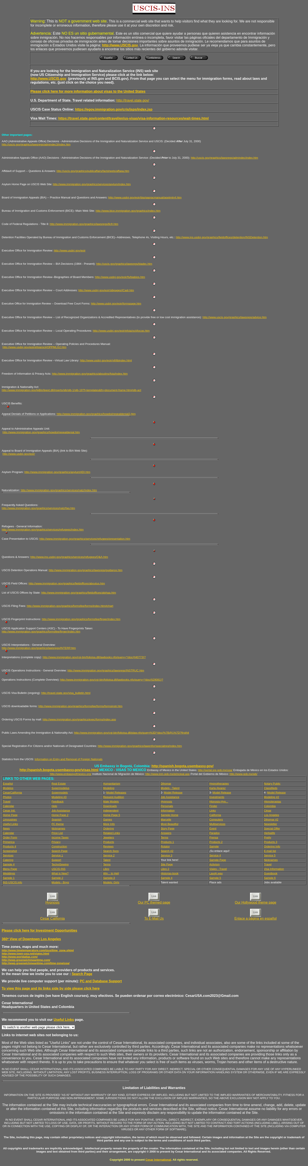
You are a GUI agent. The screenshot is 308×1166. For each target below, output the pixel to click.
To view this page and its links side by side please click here (51, 988)
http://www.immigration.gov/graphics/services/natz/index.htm (59, 490)
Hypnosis (52, 902)
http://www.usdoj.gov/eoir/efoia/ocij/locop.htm (121, 330)
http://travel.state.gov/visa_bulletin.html (65, 693)
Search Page (82, 974)
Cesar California (52, 918)
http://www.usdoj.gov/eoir (69, 250)
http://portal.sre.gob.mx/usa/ (215, 770)
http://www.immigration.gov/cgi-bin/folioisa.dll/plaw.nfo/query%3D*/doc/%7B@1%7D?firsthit (131, 732)
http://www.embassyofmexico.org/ (70, 774)
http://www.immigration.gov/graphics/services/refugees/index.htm (43, 529)
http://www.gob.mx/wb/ (243, 774)
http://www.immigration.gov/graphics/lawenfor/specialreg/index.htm (140, 746)
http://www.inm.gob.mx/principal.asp (167, 774)
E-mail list (270, 851)
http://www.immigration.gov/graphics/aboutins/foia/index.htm (90, 373)
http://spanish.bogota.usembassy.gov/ (182, 766)
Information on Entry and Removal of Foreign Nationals (68, 759)
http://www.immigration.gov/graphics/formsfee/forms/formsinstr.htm (80, 706)
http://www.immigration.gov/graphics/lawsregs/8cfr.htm (84, 224)
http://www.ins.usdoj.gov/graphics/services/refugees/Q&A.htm (69, 557)
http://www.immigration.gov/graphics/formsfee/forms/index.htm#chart (70, 605)
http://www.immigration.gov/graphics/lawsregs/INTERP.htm (39, 648)
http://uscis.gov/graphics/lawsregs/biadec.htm (124, 263)
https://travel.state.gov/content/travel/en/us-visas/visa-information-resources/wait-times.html (133, 118)
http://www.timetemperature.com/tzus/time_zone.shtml (38, 950)
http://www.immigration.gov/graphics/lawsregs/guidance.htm (86, 570)
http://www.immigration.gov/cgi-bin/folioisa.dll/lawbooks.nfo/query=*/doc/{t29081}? (111, 679)
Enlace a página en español (255, 918)
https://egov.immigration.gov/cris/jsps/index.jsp (114, 109)
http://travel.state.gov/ (132, 100)
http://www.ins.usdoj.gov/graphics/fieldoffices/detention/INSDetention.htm (222, 237)
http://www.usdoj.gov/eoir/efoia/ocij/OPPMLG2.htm (35, 347)
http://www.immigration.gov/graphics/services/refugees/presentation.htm (84, 538)
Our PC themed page (154, 902)
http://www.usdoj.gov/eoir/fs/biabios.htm (120, 277)
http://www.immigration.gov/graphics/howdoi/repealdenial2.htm (96, 413)
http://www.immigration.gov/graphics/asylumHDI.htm (57, 472)
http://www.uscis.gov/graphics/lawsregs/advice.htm (235, 317)
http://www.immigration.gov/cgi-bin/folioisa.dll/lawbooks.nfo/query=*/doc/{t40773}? (94, 657)
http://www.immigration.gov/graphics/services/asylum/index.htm (92, 184)
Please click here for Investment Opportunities (39, 930)
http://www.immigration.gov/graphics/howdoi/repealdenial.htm (41, 432)
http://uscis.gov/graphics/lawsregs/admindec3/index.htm (36, 144)
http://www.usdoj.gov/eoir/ (19, 453)
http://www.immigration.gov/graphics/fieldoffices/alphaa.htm (78, 592)
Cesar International (158, 1159)
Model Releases (116, 792)
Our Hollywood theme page (255, 902)
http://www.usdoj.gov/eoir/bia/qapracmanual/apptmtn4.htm (145, 197)
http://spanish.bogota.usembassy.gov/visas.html (58, 770)
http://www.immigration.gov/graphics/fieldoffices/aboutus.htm (67, 583)
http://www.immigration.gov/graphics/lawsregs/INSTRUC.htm (105, 670)
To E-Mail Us (154, 918)
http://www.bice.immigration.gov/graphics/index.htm (128, 210)
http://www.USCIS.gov (48, 78)
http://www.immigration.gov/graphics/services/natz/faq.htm (38, 508)
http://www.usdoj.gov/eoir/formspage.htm (116, 303)
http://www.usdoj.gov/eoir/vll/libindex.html (106, 360)
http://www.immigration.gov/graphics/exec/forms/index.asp (79, 719)
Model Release (173, 792)
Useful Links (63, 1019)
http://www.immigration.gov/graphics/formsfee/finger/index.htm (81, 619)
